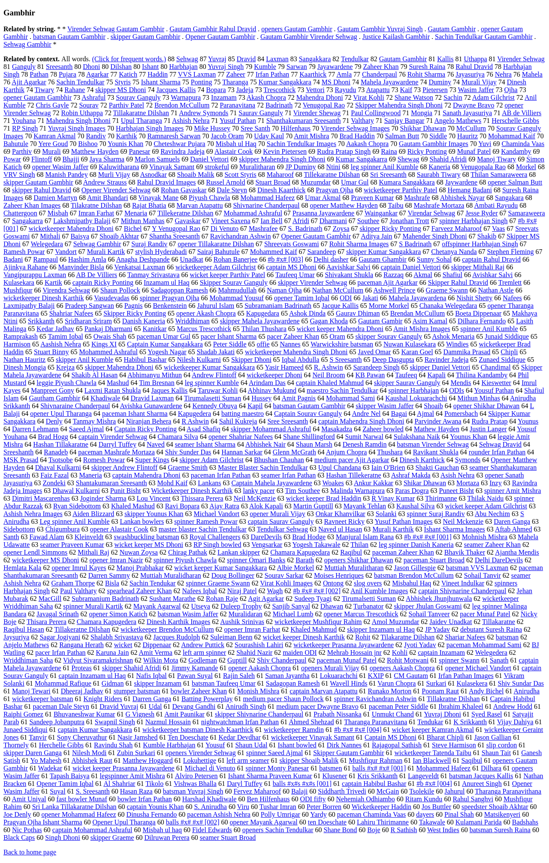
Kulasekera (472, 683)
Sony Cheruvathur (82, 737)
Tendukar (430, 722)
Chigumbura (62, 529)
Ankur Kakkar (373, 483)
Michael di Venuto (210, 768)
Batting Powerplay (207, 698)
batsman (507, 637)
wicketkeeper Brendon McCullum (167, 629)
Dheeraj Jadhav (82, 691)
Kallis (445, 59)
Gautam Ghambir (383, 259)
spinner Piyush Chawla (185, 560)
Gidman (113, 683)
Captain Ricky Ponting (145, 429)
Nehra (503, 74)
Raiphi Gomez (23, 714)
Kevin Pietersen (285, 151)
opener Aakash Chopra (259, 668)
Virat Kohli (368, 97)
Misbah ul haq (162, 829)
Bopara (216, 89)
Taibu (395, 205)
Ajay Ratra (224, 506)
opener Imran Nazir (116, 560)
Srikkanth (41, 321)
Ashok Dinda (307, 313)
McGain (388, 791)
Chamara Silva (177, 436)
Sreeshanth (18, 452)
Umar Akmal (323, 197)
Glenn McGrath (294, 452)
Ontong (333, 583)
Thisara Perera (46, 621)
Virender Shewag (317, 112)
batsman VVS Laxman (477, 567)
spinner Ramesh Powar (206, 521)
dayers (425, 814)
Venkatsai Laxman (139, 267)
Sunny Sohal (434, 259)
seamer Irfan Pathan (288, 475)
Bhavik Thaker (464, 552)
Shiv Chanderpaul (281, 660)
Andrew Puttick (202, 644)
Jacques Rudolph (176, 637)
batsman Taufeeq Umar (224, 683)
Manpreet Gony (52, 390)
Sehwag (187, 59)
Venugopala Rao (483, 166)
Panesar (139, 151)
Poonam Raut (440, 691)
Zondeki (54, 483)
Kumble (265, 66)
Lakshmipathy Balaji (82, 220)
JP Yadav (437, 629)
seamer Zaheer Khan (492, 544)
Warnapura (186, 97)
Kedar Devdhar (240, 737)
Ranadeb (56, 452)
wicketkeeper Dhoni (274, 375)
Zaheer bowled (383, 429)
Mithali (50, 236)
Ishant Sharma (161, 82)
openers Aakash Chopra (402, 668)
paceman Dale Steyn (61, 706)
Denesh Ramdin (365, 444)
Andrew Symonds (203, 112)
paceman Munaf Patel (347, 660)
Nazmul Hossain (168, 722)
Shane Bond (340, 829)
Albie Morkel (295, 567)
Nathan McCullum (338, 290)
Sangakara (509, 197)
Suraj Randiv (149, 244)
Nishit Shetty (474, 298)
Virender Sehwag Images (355, 128)
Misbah (58, 213)
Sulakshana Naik (417, 436)
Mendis (461, 382)
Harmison (16, 344)
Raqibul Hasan (23, 629)
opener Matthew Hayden (344, 205)
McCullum (471, 128)
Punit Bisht (125, 490)
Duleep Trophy (241, 606)
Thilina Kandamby (481, 375)
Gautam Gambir (380, 321)
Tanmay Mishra (94, 421)
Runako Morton (390, 691)
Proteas (82, 668)
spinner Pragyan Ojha (169, 298)
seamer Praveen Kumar (72, 544)
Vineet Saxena (230, 220)
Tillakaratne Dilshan (141, 112)
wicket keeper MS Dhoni (149, 544)
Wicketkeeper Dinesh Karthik (191, 490)
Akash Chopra (266, 97)
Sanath (499, 660)
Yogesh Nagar (167, 351)
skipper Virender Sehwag (312, 282)
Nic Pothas (27, 829)
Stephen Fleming (510, 251)
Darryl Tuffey (117, 444)
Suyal (57, 791)
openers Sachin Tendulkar (278, 829)
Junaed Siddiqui (25, 729)
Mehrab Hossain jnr (354, 652)
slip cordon (501, 745)
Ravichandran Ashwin (240, 236)
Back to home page (29, 852)
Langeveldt (423, 775)
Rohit (363, 637)
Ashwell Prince (394, 290)
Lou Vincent (154, 498)
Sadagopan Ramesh (293, 683)
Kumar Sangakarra (361, 159)
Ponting (201, 82)
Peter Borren (324, 806)
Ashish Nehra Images (33, 513)
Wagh (275, 590)
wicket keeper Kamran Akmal (433, 729)
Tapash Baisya (70, 775)
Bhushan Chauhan (279, 459)
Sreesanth (59, 66)
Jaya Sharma (107, 159)
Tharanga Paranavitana (375, 722)
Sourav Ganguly (138, 97)
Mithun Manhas (143, 220)
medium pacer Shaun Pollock (283, 698)
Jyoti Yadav (420, 644)
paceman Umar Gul (163, 336)
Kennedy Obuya (215, 405)
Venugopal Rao (324, 105)
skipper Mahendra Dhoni (119, 367)
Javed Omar (374, 351)
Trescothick (279, 89)
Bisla (112, 583)
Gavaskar (188, 220)
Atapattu (377, 89)
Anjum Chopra (346, 452)
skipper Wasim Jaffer (384, 405)
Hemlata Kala (22, 567)
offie (263, 344)
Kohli (399, 652)
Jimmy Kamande (194, 668)
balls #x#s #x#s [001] (302, 783)
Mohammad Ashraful (252, 213)
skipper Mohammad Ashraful (271, 429)
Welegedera (491, 652)
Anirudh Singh (246, 706)
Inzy (495, 483)
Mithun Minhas (479, 398)
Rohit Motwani (407, 660)
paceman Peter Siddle (398, 706)
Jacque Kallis (340, 305)
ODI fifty (313, 799)
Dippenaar (156, 644)
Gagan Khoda (328, 321)
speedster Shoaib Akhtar (495, 806)
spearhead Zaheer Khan (139, 590)
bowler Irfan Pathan (145, 799)
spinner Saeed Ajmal (274, 752)
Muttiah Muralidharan (170, 575)
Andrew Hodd (512, 706)
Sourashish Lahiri (259, 644)
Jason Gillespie (414, 567)
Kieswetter (496, 382)
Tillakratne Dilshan (453, 698)
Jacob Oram (227, 136)
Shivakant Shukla (349, 274)
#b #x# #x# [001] (428, 536)
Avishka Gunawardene (151, 405)
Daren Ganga (512, 521)
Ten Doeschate (188, 737)
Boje (373, 829)
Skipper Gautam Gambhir (348, 752)
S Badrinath (415, 244)
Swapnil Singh (115, 722)
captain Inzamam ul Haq (92, 675)
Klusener (335, 775)
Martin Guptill (313, 506)
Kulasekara (18, 282)
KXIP (376, 675)
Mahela (532, 74)
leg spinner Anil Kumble (384, 166)
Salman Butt (402, 136)
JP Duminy (301, 166)
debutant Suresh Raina (491, 629)
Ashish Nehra (191, 120)
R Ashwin (195, 421)
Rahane (74, 89)
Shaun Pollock (120, 290)
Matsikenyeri (502, 814)
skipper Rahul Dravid (41, 190)
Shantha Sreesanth (174, 236)
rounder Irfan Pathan (497, 452)
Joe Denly (17, 814)
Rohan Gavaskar (183, 190)
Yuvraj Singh (226, 66)
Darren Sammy (109, 575)
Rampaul (45, 259)
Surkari (436, 683)
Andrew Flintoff (214, 375)
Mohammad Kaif (511, 136)
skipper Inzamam (157, 683)
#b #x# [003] (285, 259)
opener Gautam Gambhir (37, 97)
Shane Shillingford (309, 436)
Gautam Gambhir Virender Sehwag (308, 36)
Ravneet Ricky (344, 521)
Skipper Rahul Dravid (458, 282)
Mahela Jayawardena (417, 298)
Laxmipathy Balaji (29, 305)
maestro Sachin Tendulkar (342, 390)
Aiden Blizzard (93, 513)
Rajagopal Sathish (397, 745)
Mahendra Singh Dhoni (78, 120)
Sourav (88, 105)
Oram (337, 336)
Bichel (133, 228)
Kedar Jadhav (55, 328)
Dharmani (333, 220)
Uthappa (475, 59)
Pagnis (133, 305)
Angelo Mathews (458, 120)
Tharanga (235, 82)
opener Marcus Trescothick (360, 614)
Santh (11, 536)
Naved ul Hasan (340, 529)
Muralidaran (245, 614)
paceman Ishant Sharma (135, 413)
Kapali (436, 375)
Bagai (399, 413)
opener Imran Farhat (252, 629)
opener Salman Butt (515, 182)
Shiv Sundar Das (521, 683)
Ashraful (93, 97)
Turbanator (368, 606)
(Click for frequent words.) (129, 59)
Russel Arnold (225, 182)
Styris (122, 82)
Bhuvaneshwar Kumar (84, 714)
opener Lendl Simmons (35, 552)
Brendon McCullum (181, 105)
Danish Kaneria (143, 321)
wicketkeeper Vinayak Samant (312, 737)
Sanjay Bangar (404, 120)
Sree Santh (255, 128)
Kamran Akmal (54, 136)
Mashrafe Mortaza (439, 205)
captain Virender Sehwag (112, 436)
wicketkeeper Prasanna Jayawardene (343, 644)
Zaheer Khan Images (31, 205)
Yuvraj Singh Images (77, 128)
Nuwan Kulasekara (409, 344)
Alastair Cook (233, 151)
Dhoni (91, 66)
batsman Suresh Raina (500, 829)
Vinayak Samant (171, 166)
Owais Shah (110, 336)
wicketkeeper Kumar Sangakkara (209, 367)
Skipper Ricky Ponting (134, 313)
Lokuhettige (199, 760)
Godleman (202, 660)
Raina (389, 151)
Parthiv (22, 151)
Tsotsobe (60, 459)
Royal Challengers (215, 536)
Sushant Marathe (172, 598)
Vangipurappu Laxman (34, 274)
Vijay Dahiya (515, 722)
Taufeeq (406, 375)
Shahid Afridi (448, 159)
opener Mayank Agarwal (264, 822)
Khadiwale (105, 398)
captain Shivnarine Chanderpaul (462, 590)
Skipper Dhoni (251, 359)
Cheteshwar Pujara (179, 143)
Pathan (39, 74)
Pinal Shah (459, 814)
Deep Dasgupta (393, 359)
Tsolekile (421, 791)
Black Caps (19, 837)
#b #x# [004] (434, 783)
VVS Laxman (197, 74)
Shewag (408, 159)
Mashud (118, 382)
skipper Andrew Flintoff (124, 467)
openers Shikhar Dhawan (358, 560)
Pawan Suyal (195, 675)
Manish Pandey (66, 174)
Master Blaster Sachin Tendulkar (263, 467)
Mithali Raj (93, 552)
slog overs (368, 583)
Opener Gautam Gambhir (220, 36)
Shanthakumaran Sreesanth (303, 120)
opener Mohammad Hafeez (78, 814)
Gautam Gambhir (452, 29)
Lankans (209, 483)
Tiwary (44, 89)
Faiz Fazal (54, 475)
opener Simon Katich (118, 614)
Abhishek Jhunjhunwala (439, 598)
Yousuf (215, 745)
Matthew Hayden (95, 151)
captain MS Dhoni (291, 267)
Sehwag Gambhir (27, 44)
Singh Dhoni (62, 837)
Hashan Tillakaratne (60, 444)
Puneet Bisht (456, 490)
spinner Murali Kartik (93, 606)
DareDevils (266, 536)
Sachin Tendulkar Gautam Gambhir (483, 36)
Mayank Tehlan (365, 506)
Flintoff (41, 159)
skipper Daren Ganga (32, 752)
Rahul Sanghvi (472, 799)
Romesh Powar (104, 459)
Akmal (422, 274)
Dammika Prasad (467, 351)
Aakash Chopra (367, 143)
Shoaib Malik (195, 174)
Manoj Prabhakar (140, 567)
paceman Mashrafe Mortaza (116, 452)
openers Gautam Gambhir (296, 29)
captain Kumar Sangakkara (95, 729)
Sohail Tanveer (429, 614)
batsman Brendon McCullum (414, 575)
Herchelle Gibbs (61, 745)
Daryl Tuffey (244, 783)
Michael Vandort (217, 513)
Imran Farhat (96, 213)
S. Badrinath (305, 228)
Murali (51, 151)
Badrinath (279, 105)
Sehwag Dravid (500, 444)
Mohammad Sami (350, 398)
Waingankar (381, 213)
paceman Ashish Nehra (218, 814)
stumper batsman (137, 691)
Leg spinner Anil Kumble (74, 521)
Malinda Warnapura (357, 490)
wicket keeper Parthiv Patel (227, 274)
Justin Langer (488, 429)
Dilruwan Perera (166, 837)
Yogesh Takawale (317, 544)
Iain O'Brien (388, 467)
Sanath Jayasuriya (467, 112)
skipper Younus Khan (153, 513)
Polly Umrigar (280, 814)
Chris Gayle (52, 105)
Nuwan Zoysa (139, 552)
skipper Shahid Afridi (131, 668)
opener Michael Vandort (478, 668)
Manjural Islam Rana (365, 536)
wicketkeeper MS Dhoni (45, 560)
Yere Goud (53, 143)
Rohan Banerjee (236, 259)
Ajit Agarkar (29, 82)
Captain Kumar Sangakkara (165, 344)
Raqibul (351, 552)
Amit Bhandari (107, 197)
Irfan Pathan (273, 74)
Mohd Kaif (172, 483)
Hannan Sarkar (241, 452)
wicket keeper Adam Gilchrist (486, 506)
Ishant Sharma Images (454, 529)
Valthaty (362, 120)
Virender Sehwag (521, 59)
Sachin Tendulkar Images (301, 143)
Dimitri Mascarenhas (41, 498)
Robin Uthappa (82, 112)
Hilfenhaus (296, 128)
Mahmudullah (237, 290)
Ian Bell (272, 220)
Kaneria (439, 166)
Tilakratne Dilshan (96, 205)
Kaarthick (312, 74)
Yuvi (484, 143)
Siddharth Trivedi (342, 791)
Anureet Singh (482, 783)
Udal (155, 706)
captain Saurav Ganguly (281, 521)
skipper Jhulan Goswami (428, 606)
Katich (128, 74)
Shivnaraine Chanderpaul (75, 405)
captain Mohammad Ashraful (92, 829)
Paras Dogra (412, 490)
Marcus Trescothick (204, 328)
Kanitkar (154, 328)
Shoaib (433, 405)
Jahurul (454, 791)
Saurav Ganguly (260, 112)
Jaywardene (461, 182)
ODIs (456, 390)
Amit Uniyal (29, 799)
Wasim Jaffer (476, 89)
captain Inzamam (441, 652)
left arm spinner (204, 652)
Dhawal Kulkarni (76, 490)
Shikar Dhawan (425, 483)
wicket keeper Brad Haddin (323, 498)
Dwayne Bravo (473, 105)
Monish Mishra (258, 691)
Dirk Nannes (344, 745)
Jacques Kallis (176, 89)
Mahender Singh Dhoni (435, 236)
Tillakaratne (498, 621)
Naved (156, 444)
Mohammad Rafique (63, 683)
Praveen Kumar (372, 197)
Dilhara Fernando (482, 321)
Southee (368, 220)
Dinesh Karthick (421, 459)
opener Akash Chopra (206, 313)
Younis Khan (125, 143)
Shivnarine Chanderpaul (266, 205)
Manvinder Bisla (81, 267)
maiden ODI (300, 652)
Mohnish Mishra (484, 536)
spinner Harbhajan (413, 390)
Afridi (301, 220)
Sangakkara (315, 59)
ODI (346, 298)
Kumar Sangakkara (285, 82)
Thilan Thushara (264, 328)
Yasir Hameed (284, 367)
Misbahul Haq (411, 583)
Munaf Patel (474, 151)
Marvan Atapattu (199, 205)
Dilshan (121, 66)
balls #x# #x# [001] (379, 768)
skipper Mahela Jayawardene (260, 321)
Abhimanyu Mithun (154, 375)
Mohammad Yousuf (236, 298)
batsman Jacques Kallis (481, 775)
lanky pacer (259, 490)
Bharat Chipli (445, 737)
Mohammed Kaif (273, 251)
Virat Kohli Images (286, 583)
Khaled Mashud (133, 506)
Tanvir (38, 737)
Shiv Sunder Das (188, 452)
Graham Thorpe (73, 583)
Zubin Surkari (136, 752)
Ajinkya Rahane (25, 267)
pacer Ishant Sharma (229, 336)
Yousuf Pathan (494, 390)
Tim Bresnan (157, 382)
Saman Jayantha (287, 675)
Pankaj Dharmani (108, 328)
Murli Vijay (114, 174)
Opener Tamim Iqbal (65, 783)
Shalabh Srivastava (116, 637)
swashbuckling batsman (146, 536)
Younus (528, 421)
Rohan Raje (222, 598)
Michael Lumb (293, 614)
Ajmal (425, 413)
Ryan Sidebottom (77, 506)
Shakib (486, 236)
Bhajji (71, 159)
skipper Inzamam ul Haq (381, 629)
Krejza (65, 367)
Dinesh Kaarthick (281, 190)
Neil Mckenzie (463, 521)
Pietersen (435, 89)
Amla (344, 74)
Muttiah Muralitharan (353, 567)
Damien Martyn (55, 197)
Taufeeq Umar (295, 274)
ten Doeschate (327, 822)
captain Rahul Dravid (491, 259)
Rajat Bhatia (149, 205)
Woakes (333, 483)
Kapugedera (194, 413)
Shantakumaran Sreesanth (111, 483)
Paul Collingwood (376, 112)
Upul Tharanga (141, 120)
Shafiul (452, 274)
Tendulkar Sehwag (282, 529)
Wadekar (50, 768)
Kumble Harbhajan (169, 745)
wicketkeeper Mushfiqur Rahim (318, 621)
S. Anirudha (210, 806)
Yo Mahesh (46, 760)
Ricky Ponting (427, 151)
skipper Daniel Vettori (440, 367)
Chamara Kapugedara (300, 552)
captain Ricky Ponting (102, 282)
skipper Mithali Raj (477, 267)
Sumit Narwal (364, 436)
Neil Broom (328, 375)
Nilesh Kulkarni (199, 359)
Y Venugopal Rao (176, 228)
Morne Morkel (389, 305)
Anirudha (527, 691)
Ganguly (24, 66)
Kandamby (516, 151)
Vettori (315, 89)
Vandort (66, 251)
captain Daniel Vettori (411, 267)
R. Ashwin (328, 367)
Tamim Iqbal (65, 336)
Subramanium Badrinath (105, 598)
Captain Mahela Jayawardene (271, 483)
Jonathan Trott (409, 220)
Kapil (255, 405)
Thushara (390, 452)
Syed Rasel (486, 714)
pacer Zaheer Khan (293, 336)
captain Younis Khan (155, 806)
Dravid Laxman (152, 398)
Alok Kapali (266, 506)
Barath (305, 560)
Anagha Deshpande (143, 259)
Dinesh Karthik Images (178, 621)
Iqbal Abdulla (301, 359)
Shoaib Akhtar (119, 236)
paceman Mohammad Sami (484, 644)
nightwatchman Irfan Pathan (240, 722)
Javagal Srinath (57, 614)
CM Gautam (411, 675)
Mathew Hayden (436, 429)
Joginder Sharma (103, 498)
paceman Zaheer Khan (403, 552)
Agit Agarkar (266, 598)
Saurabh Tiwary (439, 174)
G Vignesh (139, 714)
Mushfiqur (18, 290)
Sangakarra (27, 220)
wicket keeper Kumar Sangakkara (220, 567)
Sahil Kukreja (238, 421)
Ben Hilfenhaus (268, 799)
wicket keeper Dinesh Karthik (303, 637)
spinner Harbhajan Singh (473, 220)
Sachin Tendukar (152, 583)
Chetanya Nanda (454, 251)
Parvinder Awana (437, 421)
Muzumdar (316, 182)
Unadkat (191, 259)
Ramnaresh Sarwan (174, 136)
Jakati (370, 298)
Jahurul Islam (215, 305)
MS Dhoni (336, 82)
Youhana (24, 120)
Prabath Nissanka (338, 714)
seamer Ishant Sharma (205, 444)
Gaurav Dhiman (358, 313)
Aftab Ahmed (513, 529)
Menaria (135, 213)
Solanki (386, 513)
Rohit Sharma (426, 74)
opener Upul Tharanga (61, 413)
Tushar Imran (277, 806)
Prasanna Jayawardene (323, 213)
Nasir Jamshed (138, 737)
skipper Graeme (112, 837)
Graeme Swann (446, 290)
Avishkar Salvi (492, 274)
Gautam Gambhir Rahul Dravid (212, 29)
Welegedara (47, 244)
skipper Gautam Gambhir (146, 36)
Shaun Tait (496, 752)
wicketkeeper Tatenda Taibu (432, 752)
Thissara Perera (202, 498)
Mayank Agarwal (157, 606)
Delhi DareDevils (499, 560)
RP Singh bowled (217, 544)
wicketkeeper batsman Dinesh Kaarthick (197, 729)
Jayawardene (335, 66)
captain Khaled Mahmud (330, 382)
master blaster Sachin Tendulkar (203, 529)
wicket (123, 644)
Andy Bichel (486, 691)
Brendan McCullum (417, 313)
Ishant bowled (297, 745)
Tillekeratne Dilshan (185, 213)
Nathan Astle (496, 290)
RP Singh (25, 128)
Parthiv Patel (126, 105)
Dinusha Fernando (152, 814)
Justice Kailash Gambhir (396, 36)
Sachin (452, 97)
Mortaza (467, 483)
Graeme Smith (188, 467)
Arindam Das (267, 382)
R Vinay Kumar (393, 498)
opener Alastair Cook (119, 529)
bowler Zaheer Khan (199, 691)
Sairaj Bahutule (218, 251)
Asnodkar (153, 174)
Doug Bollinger (232, 575)
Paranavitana (237, 105)
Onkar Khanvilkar (340, 513)
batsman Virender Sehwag (433, 444)
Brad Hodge (309, 536)
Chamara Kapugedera (106, 621)
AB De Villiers (96, 274)
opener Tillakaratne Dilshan (216, 244)
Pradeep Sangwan (89, 305)
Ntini (333, 166)
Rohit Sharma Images (359, 244)
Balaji (299, 791)
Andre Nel (366, 413)
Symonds (468, 459)
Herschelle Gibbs (515, 120)
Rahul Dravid (474, 66)
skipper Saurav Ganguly (407, 382)
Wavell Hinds (348, 683)
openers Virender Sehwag (201, 752)
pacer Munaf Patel (485, 614)
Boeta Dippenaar (478, 313)
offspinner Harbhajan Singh (480, 244)
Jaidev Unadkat (450, 621)
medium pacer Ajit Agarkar (351, 459)
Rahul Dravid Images (166, 182)
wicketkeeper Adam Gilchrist (215, 267)
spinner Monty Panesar (277, 768)
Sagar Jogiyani (59, 637)
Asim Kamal (430, 321)
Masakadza (336, 429)
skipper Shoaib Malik (308, 760)
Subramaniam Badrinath (277, 305)
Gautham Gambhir (55, 398)
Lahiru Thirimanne (383, 822)
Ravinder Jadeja (447, 359)
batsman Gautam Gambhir (69, 36)
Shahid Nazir (254, 652)
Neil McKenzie (255, 498)
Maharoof (280, 174)
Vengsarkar (266, 544)
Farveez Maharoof (456, 228)
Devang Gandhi (194, 706)
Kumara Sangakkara (406, 182)
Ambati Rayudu (496, 205)
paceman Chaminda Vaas (371, 814)
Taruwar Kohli (218, 390)
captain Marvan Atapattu (323, 691)
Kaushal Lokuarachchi (416, 398)
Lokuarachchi (339, 675)
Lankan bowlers (142, 521)
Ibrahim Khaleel (460, 706)
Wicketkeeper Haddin (381, 806)
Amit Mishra (311, 136)
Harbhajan (183, 66)
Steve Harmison (454, 745)
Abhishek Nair (265, 444)
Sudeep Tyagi (313, 598)
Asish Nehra (457, 475)
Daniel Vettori (209, 159)
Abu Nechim (492, 513)
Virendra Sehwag (66, 290)
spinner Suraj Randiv (436, 513)
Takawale (432, 822)
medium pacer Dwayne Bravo (317, 706)
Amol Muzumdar (395, 621)
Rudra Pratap (490, 421)
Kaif (406, 89)
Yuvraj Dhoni (442, 714)
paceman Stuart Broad (434, 560)
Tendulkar (355, 59)
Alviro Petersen (196, 775)
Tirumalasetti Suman (212, 398)
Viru (243, 806)
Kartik (53, 282)
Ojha (511, 89)
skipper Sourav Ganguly (389, 336)
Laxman (277, 59)
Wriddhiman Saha (28, 660)
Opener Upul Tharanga (124, 822)
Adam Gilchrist (493, 97)
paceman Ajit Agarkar (387, 282)
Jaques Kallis (169, 390)
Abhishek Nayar (462, 197)
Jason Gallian (493, 737)
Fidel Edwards (212, 829)
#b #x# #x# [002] (317, 590)
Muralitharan (257, 166)
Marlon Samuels (157, 159)
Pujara (67, 74)
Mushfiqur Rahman (375, 760)
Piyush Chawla (209, 197)
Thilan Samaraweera (499, 174)
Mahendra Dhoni (319, 97)
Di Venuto (224, 228)
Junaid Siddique (507, 336)
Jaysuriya (16, 637)
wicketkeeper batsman (42, 698)
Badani (13, 259)
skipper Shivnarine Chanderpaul (259, 714)
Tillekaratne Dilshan (332, 174)
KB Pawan (370, 375)
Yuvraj (217, 59)
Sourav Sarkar (284, 575)
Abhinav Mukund (272, 390)
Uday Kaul (269, 136)
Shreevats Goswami (291, 244)
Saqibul (471, 760)
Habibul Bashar (145, 359)
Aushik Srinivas (242, 621)
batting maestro (242, 413)
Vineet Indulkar (462, 583)
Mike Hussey (212, 128)
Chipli (509, 351)
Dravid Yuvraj (119, 706)
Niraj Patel (242, 590)
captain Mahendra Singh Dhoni (361, 421)
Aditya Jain (376, 236)
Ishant (150, 66)
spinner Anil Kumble (489, 328)
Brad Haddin (356, 136)
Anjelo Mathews (26, 644)
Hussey (261, 398)
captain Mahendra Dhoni (146, 475)
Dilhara (491, 768)
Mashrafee (263, 228)
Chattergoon (20, 213)
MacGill (50, 598)
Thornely (16, 745)
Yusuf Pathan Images (403, 521)
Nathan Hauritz (24, 359)
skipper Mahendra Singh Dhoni (282, 159)
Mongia (421, 112)
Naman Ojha (284, 290)
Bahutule (15, 143)
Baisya (79, 236)
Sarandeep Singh (376, 367)
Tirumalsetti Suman (369, 598)
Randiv (96, 136)
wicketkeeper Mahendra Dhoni (71, 228)
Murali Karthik (392, 529)
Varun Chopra (396, 683)
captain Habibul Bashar (374, 783)
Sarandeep (322, 251)
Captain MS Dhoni (390, 737)
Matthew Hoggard (148, 760)
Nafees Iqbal (199, 590)
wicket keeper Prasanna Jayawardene (123, 768)
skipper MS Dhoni (120, 89)
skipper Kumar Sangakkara (383, 251)
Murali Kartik (106, 251)
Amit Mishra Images (421, 328)
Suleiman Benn (231, 637)
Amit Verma (155, 652)
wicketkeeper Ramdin (294, 729)
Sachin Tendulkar (81, 82)
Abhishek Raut (91, 760)
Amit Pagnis (298, 398)
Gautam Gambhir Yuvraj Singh (380, 29)
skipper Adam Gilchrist (212, 459)
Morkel (526, 166)
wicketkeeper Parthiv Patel (400, 190)
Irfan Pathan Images (466, 675)
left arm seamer (247, 760)
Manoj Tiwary (496, 159)
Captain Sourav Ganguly (308, 413)
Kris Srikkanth (377, 775)
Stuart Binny (51, 351)
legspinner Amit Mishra (132, 775)
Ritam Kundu (424, 799)
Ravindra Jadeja (182, 151)
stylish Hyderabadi (161, 251)
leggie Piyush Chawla (66, 382)
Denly (54, 421)
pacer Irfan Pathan (60, 652)
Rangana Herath (81, 644)
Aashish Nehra (60, 344)
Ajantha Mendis (517, 552)
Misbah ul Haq (236, 143)
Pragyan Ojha (334, 190)
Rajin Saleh (239, 675)
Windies (457, 344)
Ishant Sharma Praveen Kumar (270, 775)
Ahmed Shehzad (311, 722)
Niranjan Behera (148, 421)
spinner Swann (459, 660)
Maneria (90, 475)
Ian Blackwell (432, 760)
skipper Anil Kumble (84, 359)
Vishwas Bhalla (195, 783)
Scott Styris (240, 174)
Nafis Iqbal (151, 675)
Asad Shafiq (203, 429)
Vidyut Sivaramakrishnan (98, 660)
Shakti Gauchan (437, 467)
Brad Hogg (53, 436)
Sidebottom (19, 529)
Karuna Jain (112, 652)
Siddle (438, 136)
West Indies (443, 829)
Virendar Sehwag (431, 213)
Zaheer (235, 74)
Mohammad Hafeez (267, 197)
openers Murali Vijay (330, 668)
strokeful (217, 166)
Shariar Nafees (465, 637)
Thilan (359, 544)
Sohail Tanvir (482, 575)
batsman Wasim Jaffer (187, 614)
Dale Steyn (232, 190)
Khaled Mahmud (313, 629)
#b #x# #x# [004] (358, 729)
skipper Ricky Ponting (390, 228)
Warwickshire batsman (342, 344)
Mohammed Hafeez (443, 768)
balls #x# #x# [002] (193, 822)
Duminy (439, 82)
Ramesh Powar (24, 251)
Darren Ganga (152, 698)
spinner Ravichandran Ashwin (375, 698)
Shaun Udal (251, 745)
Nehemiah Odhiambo (365, 799)
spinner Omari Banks (256, 560)
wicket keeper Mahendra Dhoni (340, 328)
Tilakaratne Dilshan (407, 637)
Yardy (318, 814)
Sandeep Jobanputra (56, 722)
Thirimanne (441, 498)
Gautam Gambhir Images (433, 143)
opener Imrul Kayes (78, 567)
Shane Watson (414, 97)
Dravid (246, 59)
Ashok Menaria (453, 336)
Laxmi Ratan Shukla (112, 390)
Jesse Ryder (481, 213)
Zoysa (340, 228)
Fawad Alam (46, 536)
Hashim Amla (87, 259)
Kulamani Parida (478, 822)
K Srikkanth (470, 722)
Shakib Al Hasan (95, 375)
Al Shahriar (119, 783)
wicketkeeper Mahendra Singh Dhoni (296, 351)
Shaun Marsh (314, 444)
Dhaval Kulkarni (58, 467)
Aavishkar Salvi (348, 267)
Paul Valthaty (78, 590)
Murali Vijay (479, 82)
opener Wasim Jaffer (60, 166)
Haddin (158, 74)
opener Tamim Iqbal (301, 298)
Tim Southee (302, 490)
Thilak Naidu (485, 498)
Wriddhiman (192, 321)
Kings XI (104, 344)
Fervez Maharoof (257, 791)
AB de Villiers (521, 112)
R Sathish (403, 829)
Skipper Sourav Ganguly (234, 282)
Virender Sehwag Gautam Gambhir (115, 29)
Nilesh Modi (89, 752)
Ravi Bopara (182, 506)
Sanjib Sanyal (291, 606)
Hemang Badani (469, 190)
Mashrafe (417, 197)
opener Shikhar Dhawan (486, 405)
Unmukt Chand (393, 714)
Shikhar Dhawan (423, 128)
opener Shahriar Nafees (240, 436)
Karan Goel (417, 351)
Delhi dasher (331, 259)
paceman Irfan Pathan (220, 475)
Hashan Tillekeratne (353, 475)
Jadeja (244, 89)
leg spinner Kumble (212, 382)
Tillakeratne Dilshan (82, 629)
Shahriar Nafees (71, 313)
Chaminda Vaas (522, 143)
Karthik (126, 136)
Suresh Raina (427, 66)
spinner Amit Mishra (512, 490)
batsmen (330, 768)
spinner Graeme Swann (218, 583)
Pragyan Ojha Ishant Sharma (42, 822)
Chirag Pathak (187, 552)
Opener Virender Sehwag (116, 190)
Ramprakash (20, 336)
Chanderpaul (379, 74)
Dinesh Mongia (24, 367)
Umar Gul (354, 182)
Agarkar (97, 74)
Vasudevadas (112, 298)
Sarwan (297, 66)
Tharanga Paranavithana (508, 791)
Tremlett (510, 282)
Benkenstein (170, 305)
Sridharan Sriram (88, 321)
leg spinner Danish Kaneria (416, 544)
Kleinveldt (89, 536)
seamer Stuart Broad (228, 837)
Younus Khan (468, 436)
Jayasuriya (470, 74)
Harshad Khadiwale (209, 799)
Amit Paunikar (184, 714)
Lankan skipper (238, 552)
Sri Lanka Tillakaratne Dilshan (74, 806)
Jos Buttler (436, 806)
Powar (12, 159)
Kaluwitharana (119, 166)
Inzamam (224, 97)
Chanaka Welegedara (448, 305)
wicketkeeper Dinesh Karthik (43, 298)
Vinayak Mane (158, 197)
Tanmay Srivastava (153, 274)
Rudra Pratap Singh (344, 151)
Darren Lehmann (35, 429)
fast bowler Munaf (82, 799)
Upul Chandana (339, 467)
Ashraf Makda (411, 475)
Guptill (237, 660)
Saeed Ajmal (86, 429)
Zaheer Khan (380, 66)
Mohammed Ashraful (108, 351)
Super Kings (152, 459)
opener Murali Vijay (277, 513)
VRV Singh (19, 174)
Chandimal (495, 367)
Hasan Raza (136, 791)
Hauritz (467, 136)
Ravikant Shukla (436, 452)
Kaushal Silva (415, 506)
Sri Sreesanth (388, 174)
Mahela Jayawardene (390, 82)
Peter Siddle (230, 344)
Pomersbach (461, 413)
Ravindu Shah (113, 745)
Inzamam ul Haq (167, 282)
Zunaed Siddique (502, 359)
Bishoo (87, 143)
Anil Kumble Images (379, 590)
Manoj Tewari (31, 691)
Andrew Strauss (105, 182)
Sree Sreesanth (287, 421)
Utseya (200, 606)
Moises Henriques (339, 575)
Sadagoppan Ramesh (179, 290)
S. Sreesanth (93, 791)
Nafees (512, 298)
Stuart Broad (273, 182)
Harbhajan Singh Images (150, 128)
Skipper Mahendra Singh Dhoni (399, 105)
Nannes (290, 344)
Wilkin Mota (160, 660)
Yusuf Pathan (238, 120)
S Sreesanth (345, 359)
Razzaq (393, 274)
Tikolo (154, 783)
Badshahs (525, 822)
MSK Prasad (20, 459)
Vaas (498, 228)
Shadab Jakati (216, 351)
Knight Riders (103, 698)
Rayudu (345, 89)
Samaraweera (526, 213)
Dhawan (331, 606)
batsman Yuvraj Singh (193, 791)
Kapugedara (262, 313)
